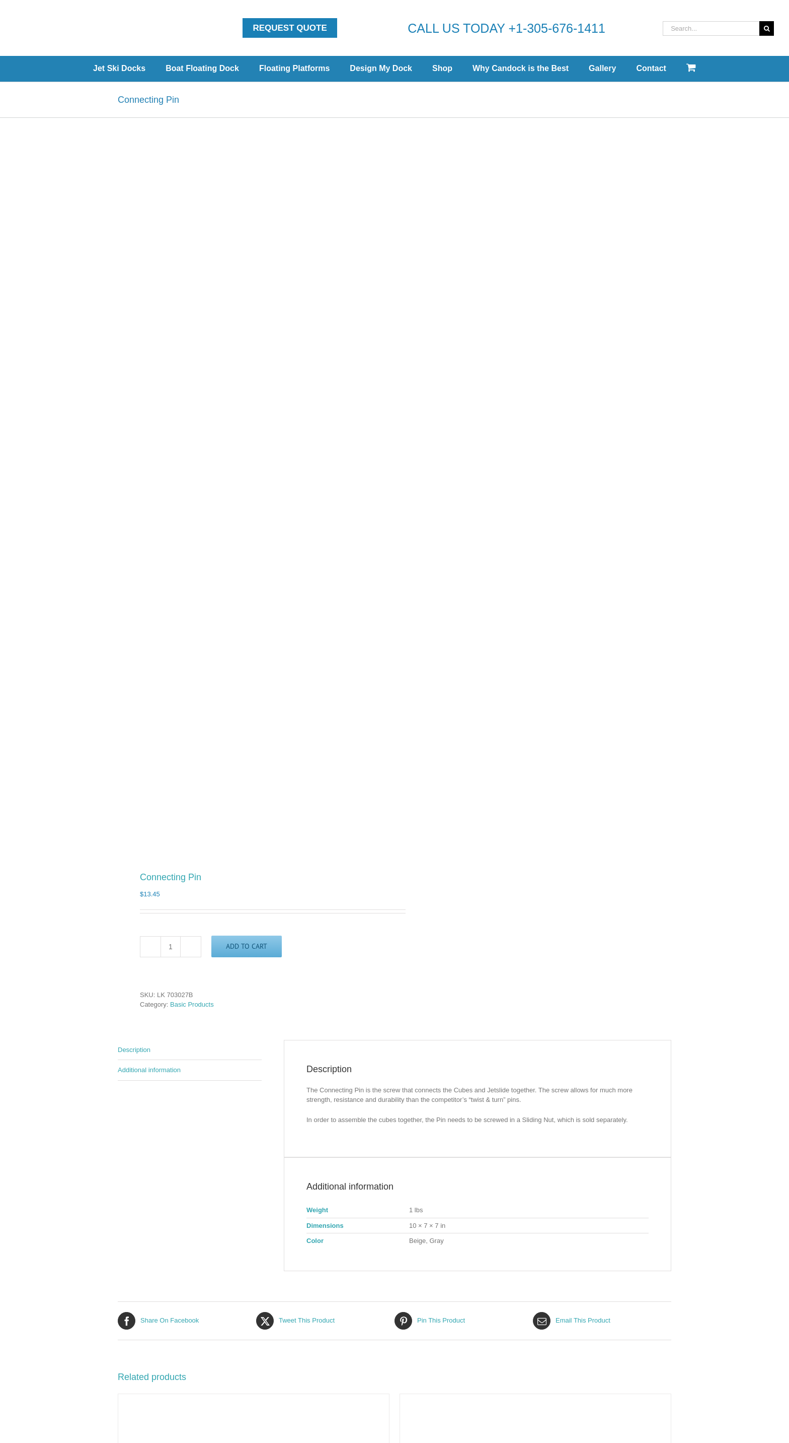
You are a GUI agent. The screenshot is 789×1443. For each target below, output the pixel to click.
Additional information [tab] (149, 1070)
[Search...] (711, 28)
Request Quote (290, 28)
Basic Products (192, 1004)
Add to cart (246, 946)
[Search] (766, 28)
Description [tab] (134, 1050)
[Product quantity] (171, 947)
